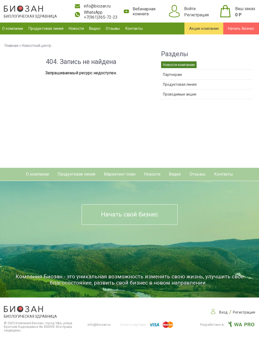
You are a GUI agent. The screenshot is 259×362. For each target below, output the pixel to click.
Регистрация (196, 14)
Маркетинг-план (119, 174)
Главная (11, 46)
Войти (190, 8)
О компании (12, 28)
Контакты (134, 28)
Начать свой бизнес (129, 214)
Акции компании (204, 28)
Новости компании (179, 65)
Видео (94, 28)
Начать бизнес (241, 28)
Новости (76, 28)
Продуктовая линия (45, 28)
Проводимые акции (179, 94)
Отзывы (113, 28)
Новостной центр (36, 46)
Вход (223, 312)
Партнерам (172, 75)
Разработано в (227, 325)
